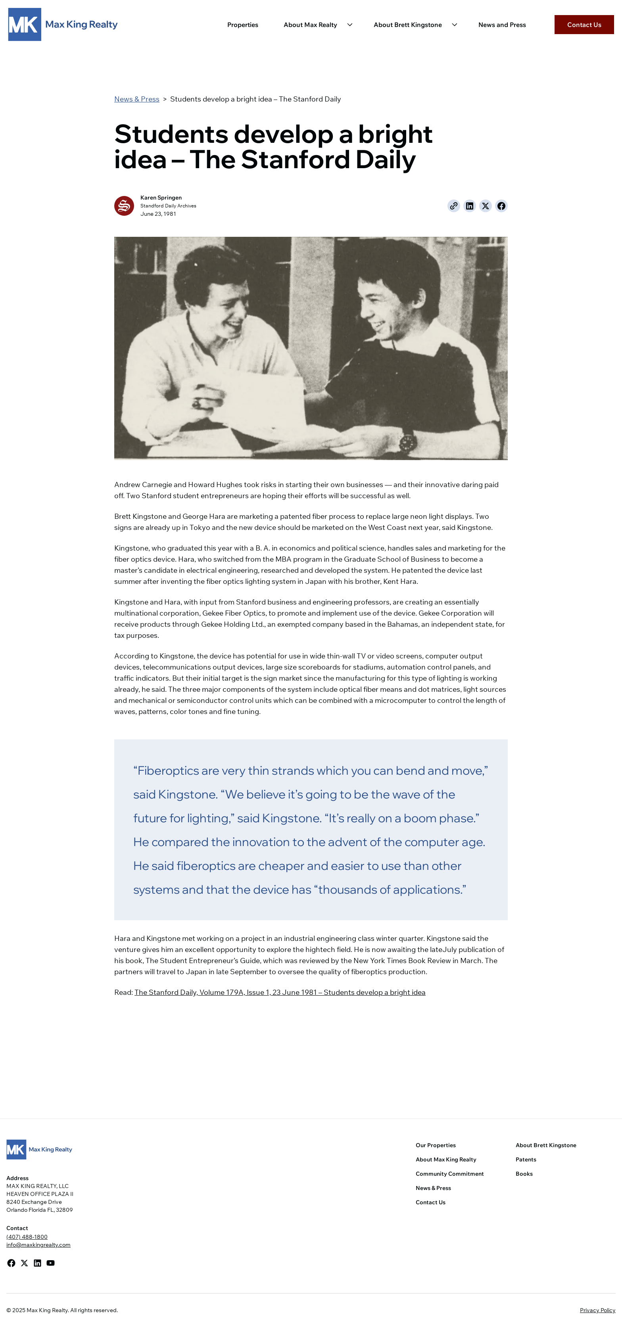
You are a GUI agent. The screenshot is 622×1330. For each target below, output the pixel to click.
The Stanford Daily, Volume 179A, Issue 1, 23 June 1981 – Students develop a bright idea (280, 992)
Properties (242, 25)
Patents (526, 1159)
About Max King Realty (446, 1159)
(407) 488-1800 (27, 1236)
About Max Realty (310, 25)
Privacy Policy (598, 1310)
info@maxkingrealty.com (38, 1244)
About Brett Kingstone (408, 25)
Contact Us (584, 25)
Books (524, 1173)
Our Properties (436, 1145)
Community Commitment (450, 1173)
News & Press (136, 99)
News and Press (502, 25)
